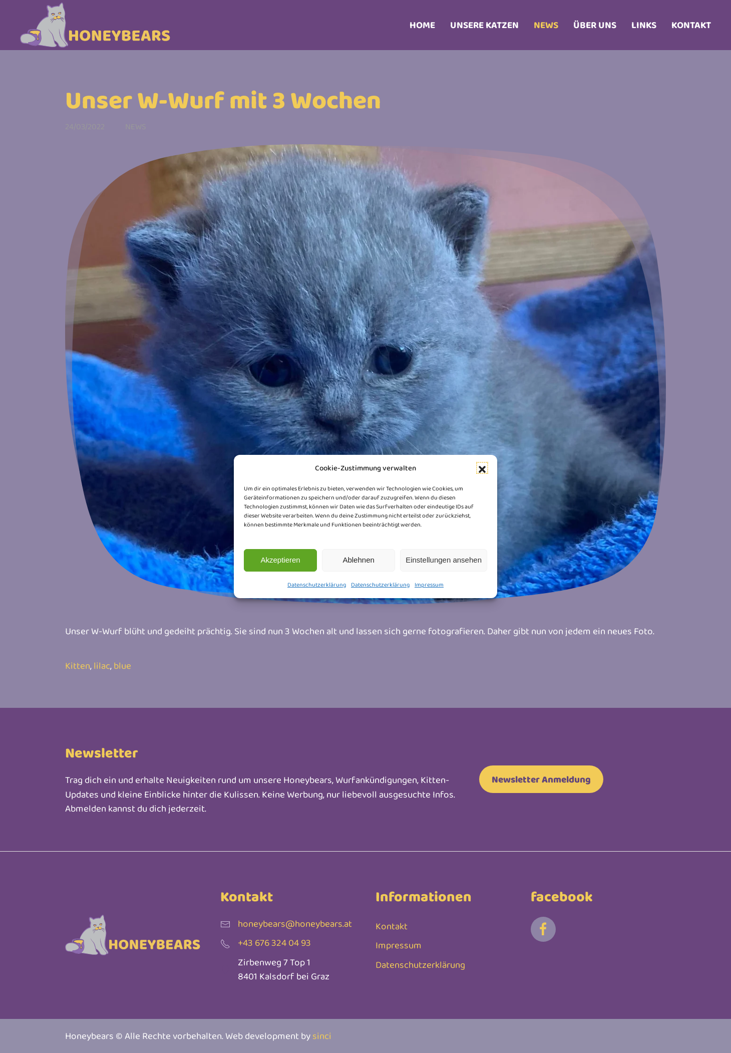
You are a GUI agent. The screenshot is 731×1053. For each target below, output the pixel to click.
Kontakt (691, 25)
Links (643, 25)
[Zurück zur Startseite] (95, 25)
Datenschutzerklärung (316, 584)
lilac (102, 665)
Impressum (429, 584)
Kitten (77, 665)
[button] (482, 468)
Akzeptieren (280, 560)
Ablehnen (358, 560)
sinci (321, 1035)
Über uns (594, 25)
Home (422, 25)
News (546, 25)
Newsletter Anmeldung (541, 779)
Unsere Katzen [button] (484, 25)
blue (122, 665)
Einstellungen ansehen (444, 560)
